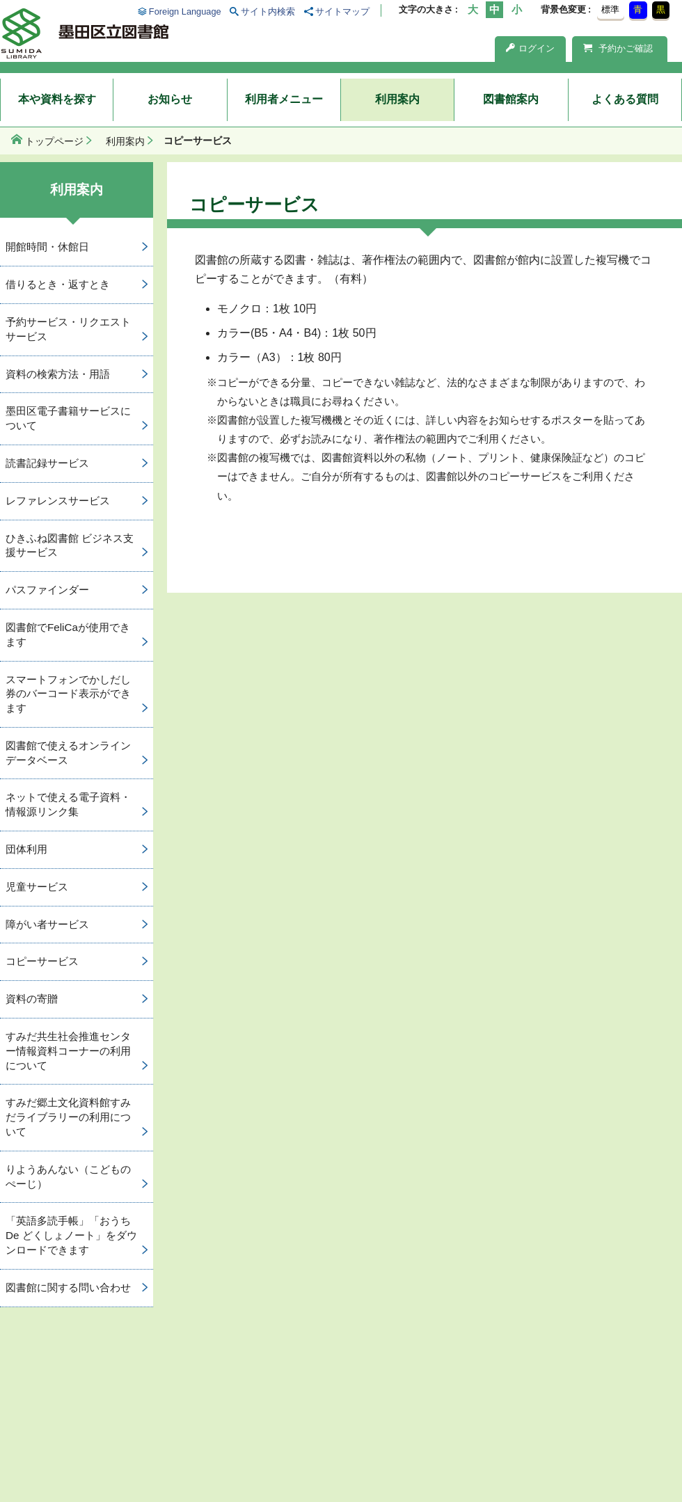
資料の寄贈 (32, 999)
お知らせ (170, 99)
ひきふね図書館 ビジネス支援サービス (70, 545)
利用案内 (397, 99)
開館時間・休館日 (47, 247)
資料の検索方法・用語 (58, 374)
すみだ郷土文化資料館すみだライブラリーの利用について (68, 1116)
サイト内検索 (268, 11)
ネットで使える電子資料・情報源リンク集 (68, 804)
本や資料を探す (57, 99)
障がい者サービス (47, 924)
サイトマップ (342, 11)
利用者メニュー (284, 99)
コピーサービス (42, 961)
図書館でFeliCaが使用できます (68, 634)
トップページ (54, 141)
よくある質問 (625, 99)
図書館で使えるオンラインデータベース (68, 753)
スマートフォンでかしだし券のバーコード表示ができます (68, 693)
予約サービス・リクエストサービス (68, 329)
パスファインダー (47, 590)
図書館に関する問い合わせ (68, 1287)
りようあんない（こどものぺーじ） (68, 1176)
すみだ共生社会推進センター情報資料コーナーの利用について (68, 1050)
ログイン (530, 48)
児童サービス (37, 887)
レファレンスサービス (58, 500)
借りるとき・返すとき (58, 284)
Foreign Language (185, 11)
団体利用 (26, 849)
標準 (610, 9)
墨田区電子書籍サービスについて (68, 418)
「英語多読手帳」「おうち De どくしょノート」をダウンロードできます (71, 1235)
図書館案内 (511, 99)
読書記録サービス (47, 463)
